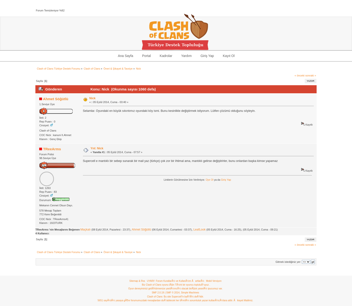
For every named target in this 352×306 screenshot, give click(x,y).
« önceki (299, 75)
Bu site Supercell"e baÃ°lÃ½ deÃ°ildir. (184, 296)
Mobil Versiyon (213, 281)
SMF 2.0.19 (158, 292)
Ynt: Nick (96, 148)
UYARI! (151, 281)
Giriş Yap (226, 179)
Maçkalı (85, 229)
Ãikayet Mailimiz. (243, 300)
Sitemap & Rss (137, 281)
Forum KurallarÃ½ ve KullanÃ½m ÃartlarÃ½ (180, 281)
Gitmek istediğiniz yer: (288, 261)
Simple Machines (190, 292)
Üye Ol (209, 179)
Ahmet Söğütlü (55, 99)
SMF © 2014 (173, 292)
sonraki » (310, 75)
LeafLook (199, 229)
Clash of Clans (154, 296)
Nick (92, 98)
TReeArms (52, 149)
